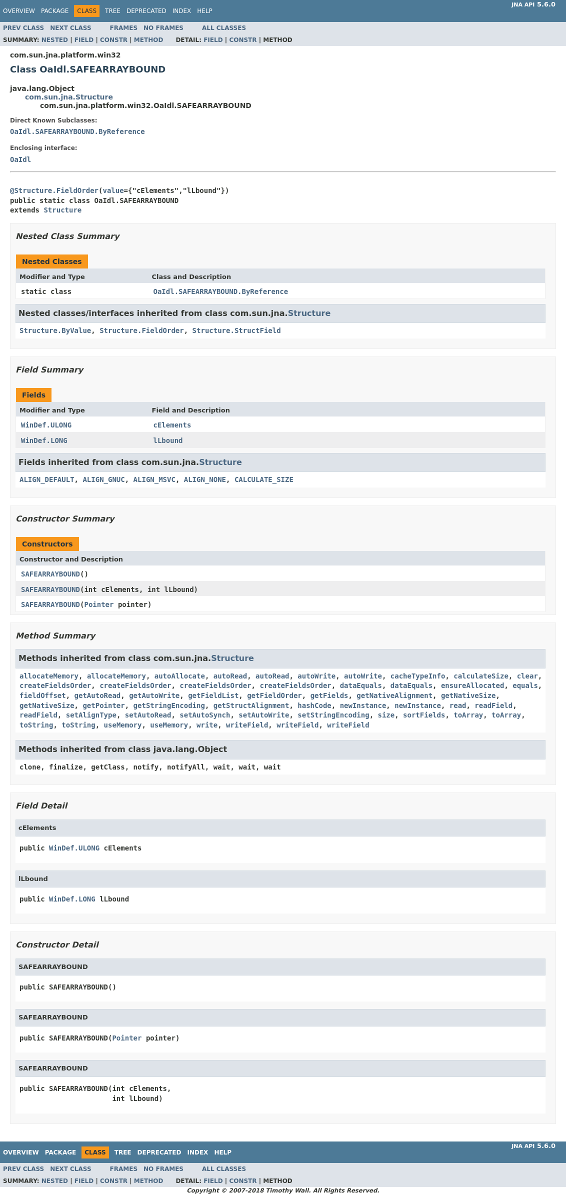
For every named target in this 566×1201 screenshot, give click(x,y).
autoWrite (317, 676)
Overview (19, 11)
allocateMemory (49, 676)
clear (527, 676)
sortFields (424, 715)
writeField (247, 725)
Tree (112, 11)
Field (84, 40)
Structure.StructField (236, 330)
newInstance (363, 706)
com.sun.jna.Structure (69, 97)
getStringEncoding (169, 706)
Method (149, 40)
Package (54, 11)
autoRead (230, 676)
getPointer (103, 706)
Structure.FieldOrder (142, 330)
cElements (173, 425)
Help (204, 11)
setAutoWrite (263, 715)
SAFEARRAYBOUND (50, 574)
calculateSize (481, 676)
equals (525, 686)
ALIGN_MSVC (155, 480)
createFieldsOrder (55, 686)
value (113, 190)
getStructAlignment (252, 706)
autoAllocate (179, 676)
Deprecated (146, 11)
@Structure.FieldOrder (54, 190)
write (207, 725)
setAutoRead (148, 715)
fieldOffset (43, 696)
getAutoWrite (154, 696)
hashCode (314, 706)
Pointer (99, 604)
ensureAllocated (472, 686)
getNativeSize (468, 696)
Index (182, 11)
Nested (55, 40)
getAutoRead (97, 696)
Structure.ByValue (55, 330)
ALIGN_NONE (205, 480)
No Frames (164, 28)
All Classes (224, 28)
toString (36, 725)
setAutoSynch (205, 715)
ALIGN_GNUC (103, 480)
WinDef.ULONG (46, 425)
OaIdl (20, 160)
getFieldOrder (274, 696)
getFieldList (213, 696)
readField (493, 706)
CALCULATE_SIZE (264, 480)
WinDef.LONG (44, 440)
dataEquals (361, 686)
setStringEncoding (333, 715)
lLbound (168, 440)
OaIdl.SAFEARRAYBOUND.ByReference (77, 132)
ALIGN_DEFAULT (47, 480)
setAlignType (91, 715)
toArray (468, 715)
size (386, 715)
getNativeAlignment (394, 696)
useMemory (123, 725)
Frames (124, 28)
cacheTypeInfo (418, 676)
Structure (63, 210)
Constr (114, 40)
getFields (329, 696)
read (458, 706)
